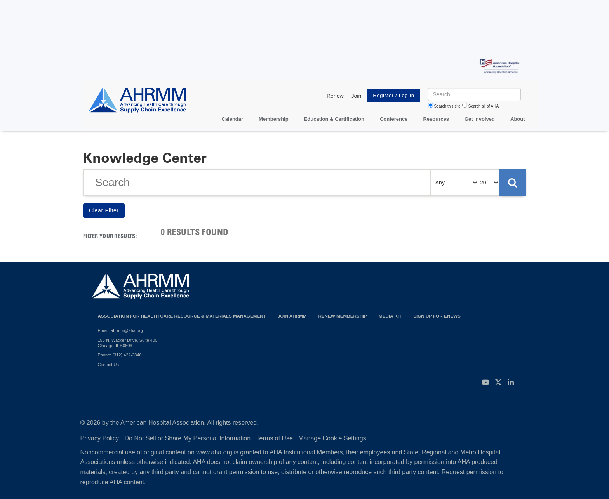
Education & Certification (334, 119)
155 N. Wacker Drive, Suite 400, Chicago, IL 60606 (128, 343)
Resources (436, 119)
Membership (274, 119)
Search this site (447, 106)
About (517, 119)
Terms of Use (274, 438)
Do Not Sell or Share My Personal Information (188, 438)
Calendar (232, 119)
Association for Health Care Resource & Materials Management (182, 315)
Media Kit (390, 315)
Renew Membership (342, 315)
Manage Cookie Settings (332, 438)
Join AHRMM (292, 315)
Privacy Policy (99, 438)
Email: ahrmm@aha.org (120, 330)
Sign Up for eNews (437, 315)
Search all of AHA (483, 106)
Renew (335, 96)
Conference (394, 119)
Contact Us (108, 364)
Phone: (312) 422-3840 (120, 355)
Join (356, 96)
